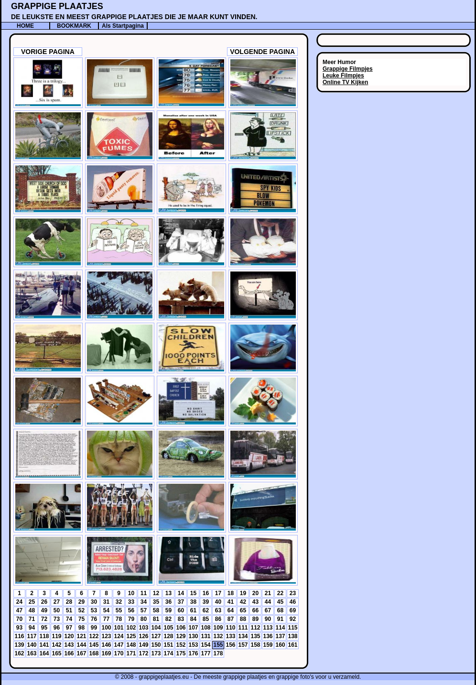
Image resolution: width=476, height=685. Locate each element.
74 (69, 619)
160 (280, 645)
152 (180, 645)
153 (193, 645)
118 (44, 636)
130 (193, 636)
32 (119, 601)
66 (255, 610)
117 (31, 636)
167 (81, 653)
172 (143, 653)
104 (156, 627)
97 (69, 627)
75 (81, 619)
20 (255, 593)
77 (106, 619)
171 (131, 653)
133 (230, 636)
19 (243, 593)
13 (168, 593)
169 (106, 653)
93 (19, 627)
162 (19, 653)
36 (168, 601)
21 (268, 593)
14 (181, 593)
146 (106, 645)
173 (156, 653)
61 (193, 610)
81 (156, 619)
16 (206, 593)
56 (131, 610)
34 (144, 601)
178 (218, 653)
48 (32, 610)
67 (268, 610)
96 (57, 627)
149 (143, 645)
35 (156, 601)
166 (69, 653)
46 (293, 601)
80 (144, 619)
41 (230, 601)
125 (131, 636)
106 (180, 627)
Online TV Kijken (345, 82)
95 (44, 627)
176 (193, 653)
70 (19, 619)
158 (255, 645)
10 (131, 593)
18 (230, 593)
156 (230, 645)
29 (81, 601)
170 (118, 653)
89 (255, 619)
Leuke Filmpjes (343, 75)
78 (119, 619)
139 (19, 645)
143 (69, 645)
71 (32, 619)
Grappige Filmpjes (348, 68)
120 (69, 636)
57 (144, 610)
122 (93, 636)
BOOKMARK (74, 25)
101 (118, 627)
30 (94, 601)
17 (218, 593)
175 (180, 653)
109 (218, 627)
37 (181, 601)
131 (205, 636)
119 (56, 636)
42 (243, 601)
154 (205, 645)
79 (131, 619)
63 (218, 610)
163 (31, 653)
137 (280, 636)
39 (206, 601)
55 (119, 610)
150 (156, 645)
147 (118, 645)
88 (243, 619)
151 (168, 645)
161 (292, 645)
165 (56, 653)
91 (280, 619)
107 (193, 627)
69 (293, 610)
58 (156, 610)
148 (131, 645)
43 (255, 601)
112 (255, 627)
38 (193, 601)
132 (218, 636)
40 (218, 601)
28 (69, 601)
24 (19, 601)
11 (144, 593)
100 (106, 627)
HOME (25, 25)
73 (57, 619)
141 (44, 645)
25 (32, 601)
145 (93, 645)
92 (293, 619)
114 (280, 627)
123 (106, 636)
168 (93, 653)
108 (205, 627)
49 (44, 610)
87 (230, 619)
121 (81, 636)
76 (94, 619)
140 (31, 645)
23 (293, 593)
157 (243, 645)
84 (193, 619)
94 (32, 627)
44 (268, 601)
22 (280, 593)
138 (292, 636)
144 (81, 645)
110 (230, 627)
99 (94, 627)
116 (19, 636)
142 (56, 645)
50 (57, 610)
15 (193, 593)
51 (69, 610)
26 (44, 601)
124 (118, 636)
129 (180, 636)
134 (243, 636)
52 (81, 610)
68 (280, 610)
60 (181, 610)
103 (143, 627)
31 (106, 601)
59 (168, 610)
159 (267, 645)
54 (106, 610)
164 (44, 653)
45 (280, 601)
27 (57, 601)
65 (243, 610)
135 (255, 636)
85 (206, 619)
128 (168, 636)
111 (243, 627)
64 (230, 610)
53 (94, 610)
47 (19, 610)
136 (267, 636)
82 (168, 619)
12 (156, 593)
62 (206, 610)
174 (168, 653)
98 (81, 627)
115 (292, 627)
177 (205, 653)
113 (267, 627)
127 (156, 636)
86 (218, 619)
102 (131, 627)
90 (268, 619)
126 (143, 636)
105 (168, 627)
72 (44, 619)
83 (181, 619)
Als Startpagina (123, 25)
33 (131, 601)
